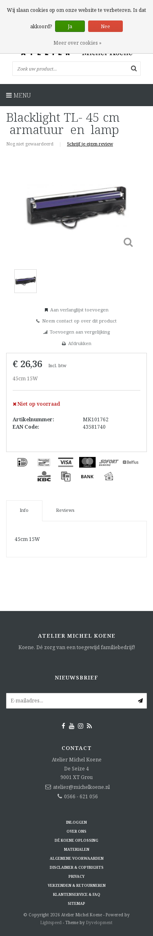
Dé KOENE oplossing (76, 840)
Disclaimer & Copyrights (77, 867)
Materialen (76, 849)
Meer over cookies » (77, 42)
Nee (105, 26)
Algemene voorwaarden (77, 858)
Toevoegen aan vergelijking (80, 332)
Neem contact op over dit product (79, 321)
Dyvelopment (99, 922)
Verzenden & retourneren (77, 885)
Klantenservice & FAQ (76, 894)
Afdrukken (79, 343)
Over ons (76, 831)
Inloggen (76, 822)
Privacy (76, 876)
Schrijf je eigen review (90, 144)
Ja (70, 26)
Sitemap (76, 903)
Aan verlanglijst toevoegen (79, 310)
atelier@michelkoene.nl (81, 787)
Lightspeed (51, 922)
